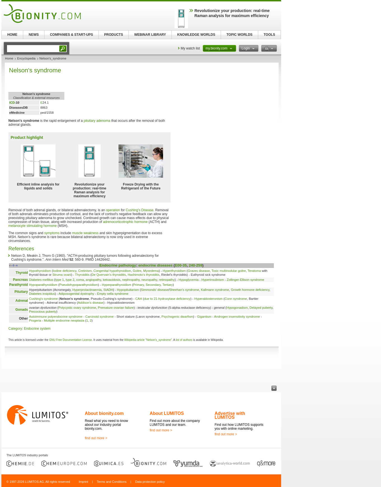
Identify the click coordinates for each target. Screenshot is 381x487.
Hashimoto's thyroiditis (143, 274)
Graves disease (199, 270)
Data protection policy (150, 481)
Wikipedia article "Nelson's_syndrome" (148, 339)
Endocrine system (37, 329)
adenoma (103, 121)
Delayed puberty (261, 307)
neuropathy (149, 279)
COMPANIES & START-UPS (71, 35)
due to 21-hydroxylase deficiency (167, 298)
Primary (138, 284)
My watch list (190, 48)
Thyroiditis (82, 274)
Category (15, 329)
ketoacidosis (112, 279)
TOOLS (269, 35)
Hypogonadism (237, 307)
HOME (12, 35)
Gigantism (204, 316)
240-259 (195, 265)
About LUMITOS (167, 413)
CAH (138, 298)
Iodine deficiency (64, 270)
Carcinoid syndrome (99, 316)
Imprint (83, 481)
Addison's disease (90, 302)
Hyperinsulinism (212, 279)
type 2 (70, 279)
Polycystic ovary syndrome (77, 307)
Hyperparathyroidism (116, 284)
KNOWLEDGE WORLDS (196, 35)
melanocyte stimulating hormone (32, 226)
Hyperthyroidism (174, 270)
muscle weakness (85, 233)
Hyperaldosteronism (208, 298)
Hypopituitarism (128, 289)
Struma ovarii (61, 274)
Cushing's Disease (139, 210)
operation (113, 210)
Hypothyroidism (40, 270)
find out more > (96, 438)
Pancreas (20, 280)
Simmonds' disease (154, 289)
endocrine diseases (155, 265)
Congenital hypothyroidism (112, 270)
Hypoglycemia (188, 279)
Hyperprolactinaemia (87, 289)
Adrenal (21, 301)
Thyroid (22, 273)
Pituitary (21, 292)
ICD (12, 102)
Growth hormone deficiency (250, 289)
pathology (127, 265)
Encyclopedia (26, 58)
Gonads (21, 310)
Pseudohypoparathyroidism (78, 284)
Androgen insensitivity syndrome (237, 316)
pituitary (89, 121)
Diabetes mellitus (41, 279)
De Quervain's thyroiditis (108, 274)
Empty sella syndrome (112, 293)
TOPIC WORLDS (239, 35)
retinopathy (167, 279)
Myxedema (151, 270)
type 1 (59, 279)
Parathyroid (18, 285)
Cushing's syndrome (43, 298)
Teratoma (254, 270)
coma (80, 279)
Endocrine (108, 265)
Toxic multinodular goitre (228, 270)
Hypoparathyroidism (43, 284)
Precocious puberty (43, 311)
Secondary (153, 284)
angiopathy (93, 279)
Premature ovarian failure (116, 307)
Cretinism (85, 270)
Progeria (35, 320)
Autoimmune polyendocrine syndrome (56, 316)
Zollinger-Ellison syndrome (245, 279)
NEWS (34, 35)
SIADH (108, 289)
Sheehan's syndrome (184, 289)
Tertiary (167, 284)
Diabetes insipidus (42, 293)
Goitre (137, 270)
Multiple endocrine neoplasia (64, 320)
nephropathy (131, 279)
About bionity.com (104, 413)
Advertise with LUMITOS (230, 415)
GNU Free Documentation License (70, 339)
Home (9, 58)
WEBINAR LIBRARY (150, 35)
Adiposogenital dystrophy (76, 293)
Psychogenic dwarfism (177, 316)
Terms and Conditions (111, 481)
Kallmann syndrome (215, 289)
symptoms (52, 233)
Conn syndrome (236, 298)
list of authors (184, 339)
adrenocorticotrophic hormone (125, 222)
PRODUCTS (113, 35)
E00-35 (181, 265)
